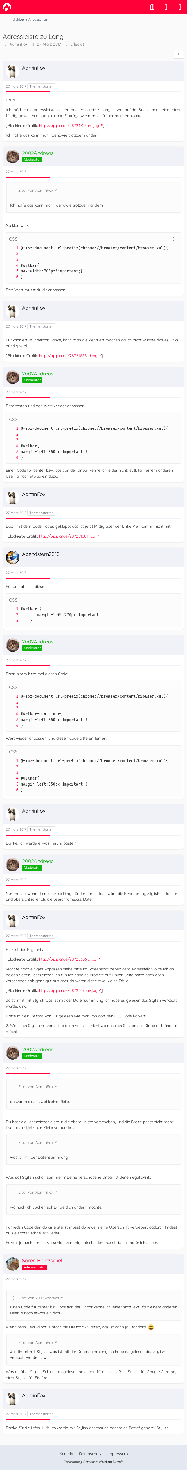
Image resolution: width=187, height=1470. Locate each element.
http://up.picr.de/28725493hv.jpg (68, 990)
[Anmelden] (165, 7)
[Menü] (179, 7)
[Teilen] (179, 54)
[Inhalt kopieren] (174, 239)
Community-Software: (94, 1462)
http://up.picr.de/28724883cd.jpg (68, 355)
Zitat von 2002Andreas (38, 1298)
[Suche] (151, 7)
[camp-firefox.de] (7, 7)
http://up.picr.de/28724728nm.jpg (69, 125)
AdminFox (18, 44)
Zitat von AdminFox (35, 190)
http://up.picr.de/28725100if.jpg (67, 536)
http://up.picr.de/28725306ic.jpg (67, 959)
